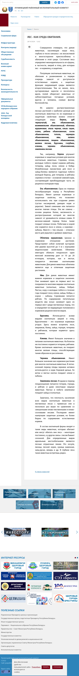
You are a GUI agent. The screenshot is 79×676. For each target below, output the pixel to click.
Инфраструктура (9, 43)
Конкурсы (6, 85)
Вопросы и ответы (49, 505)
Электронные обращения (59, 493)
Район (37, 17)
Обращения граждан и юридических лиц (58, 17)
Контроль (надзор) (8, 47)
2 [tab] (77, 557)
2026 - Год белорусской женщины (6, 115)
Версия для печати (29, 47)
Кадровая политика (9, 124)
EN (19, 11)
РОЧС (4, 71)
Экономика (6, 31)
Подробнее (36, 667)
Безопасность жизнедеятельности (9, 92)
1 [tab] (75, 557)
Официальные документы (7, 100)
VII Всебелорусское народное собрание (9, 107)
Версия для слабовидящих (4, 20)
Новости (14, 17)
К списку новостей (42, 472)
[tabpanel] (39, 584)
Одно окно (14, 23)
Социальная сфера (8, 37)
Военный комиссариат (6, 65)
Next (76, 532)
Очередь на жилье (24, 505)
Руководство (25, 17)
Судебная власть (8, 59)
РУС (16, 11)
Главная (29, 29)
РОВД (3, 75)
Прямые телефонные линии (13, 493)
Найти (44, 2)
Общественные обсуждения (7, 53)
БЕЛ (22, 11)
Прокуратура (6, 80)
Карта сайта (74, 2)
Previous (2, 532)
